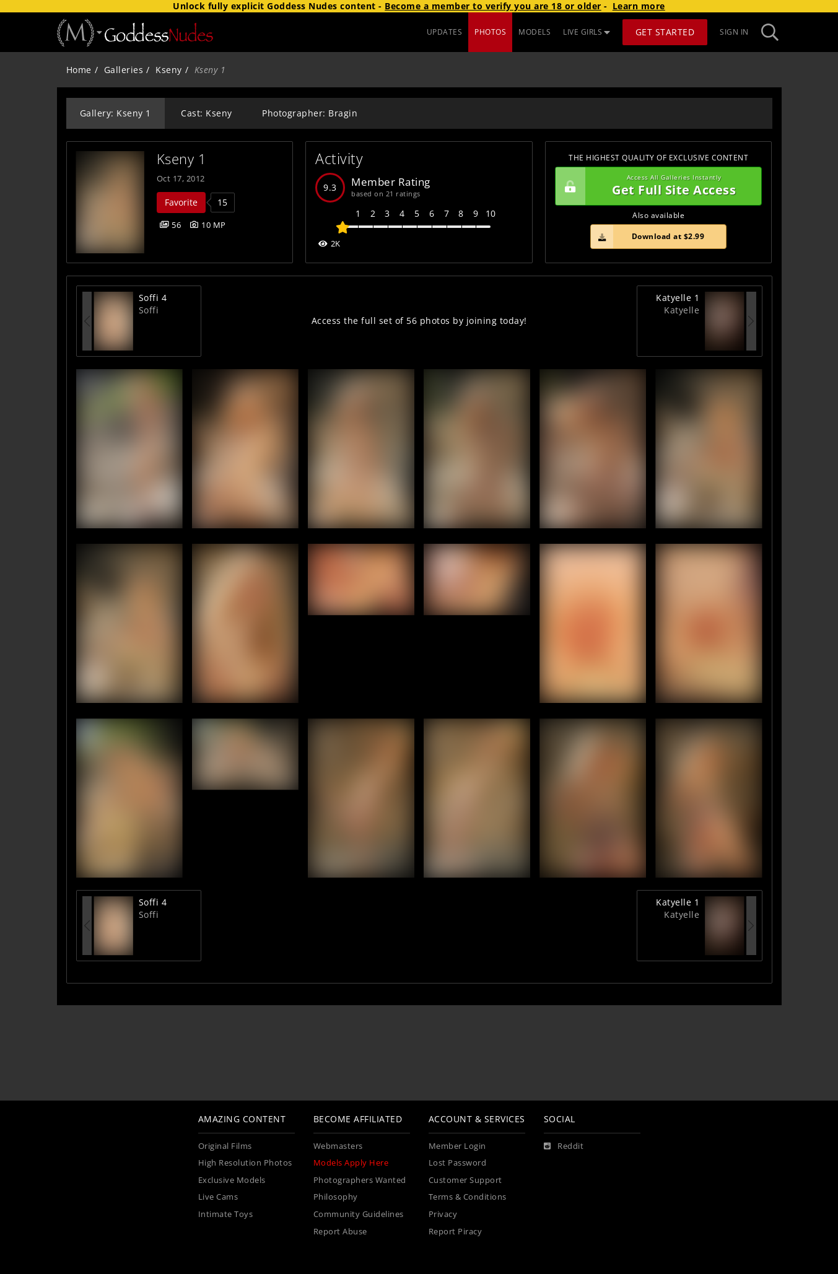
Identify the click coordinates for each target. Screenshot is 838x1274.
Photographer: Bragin (309, 113)
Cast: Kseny (206, 113)
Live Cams (218, 1197)
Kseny (168, 70)
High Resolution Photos (245, 1163)
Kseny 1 (182, 158)
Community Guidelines (358, 1214)
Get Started (665, 32)
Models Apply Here (351, 1163)
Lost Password (458, 1163)
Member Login (457, 1146)
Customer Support (465, 1180)
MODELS (534, 32)
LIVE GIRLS (586, 32)
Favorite (181, 202)
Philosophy (335, 1197)
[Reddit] (564, 1146)
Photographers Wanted (359, 1180)
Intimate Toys (225, 1214)
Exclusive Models (232, 1180)
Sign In (734, 32)
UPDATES (445, 32)
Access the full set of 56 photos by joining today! (419, 320)
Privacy (443, 1214)
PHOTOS (490, 32)
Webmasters (338, 1146)
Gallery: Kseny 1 (115, 113)
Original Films (225, 1146)
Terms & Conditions (468, 1197)
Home (79, 70)
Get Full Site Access (656, 186)
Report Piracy (455, 1231)
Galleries (124, 70)
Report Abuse (340, 1231)
